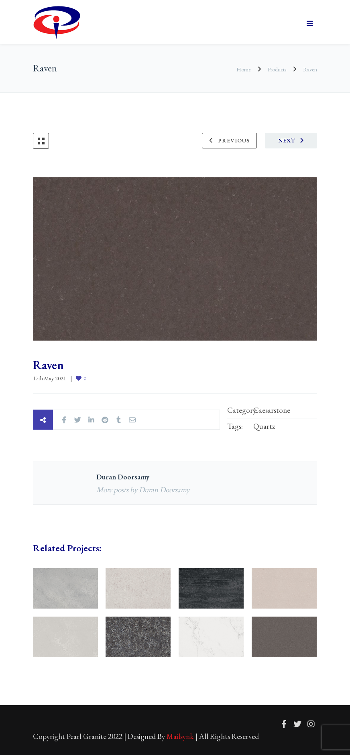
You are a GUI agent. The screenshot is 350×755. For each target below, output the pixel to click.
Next (286, 140)
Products (277, 69)
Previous (234, 140)
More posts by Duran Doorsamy (142, 490)
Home (244, 69)
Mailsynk (180, 736)
